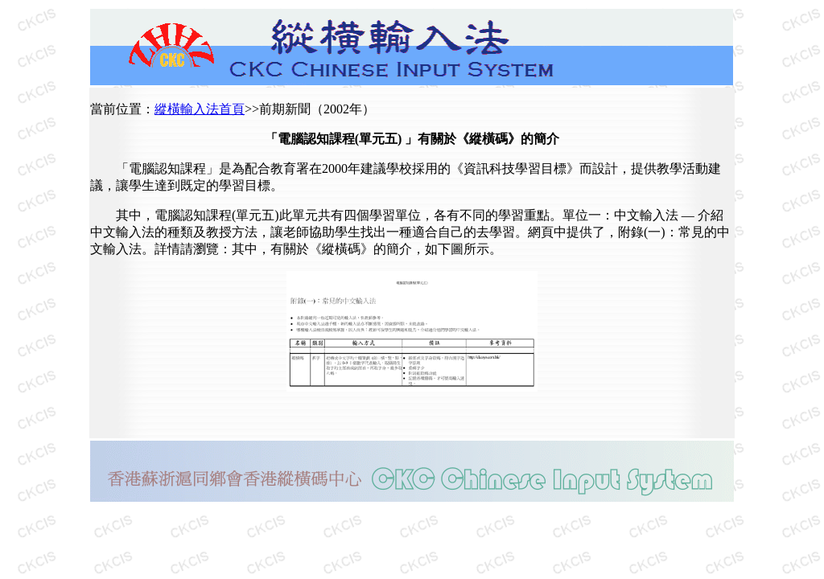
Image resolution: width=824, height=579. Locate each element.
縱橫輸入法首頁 (199, 109)
